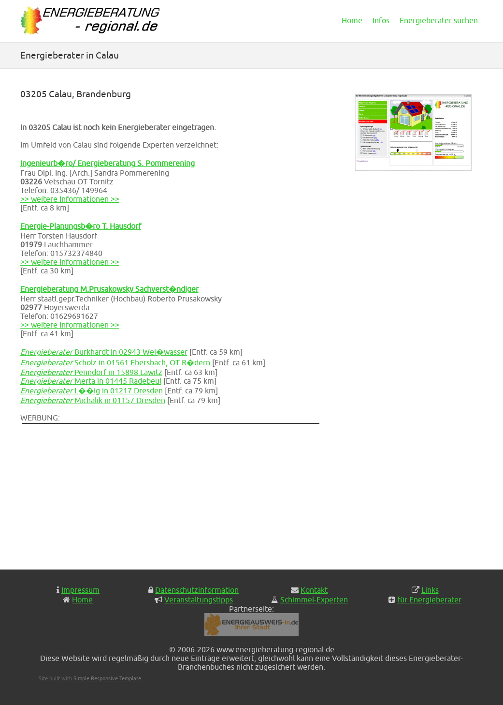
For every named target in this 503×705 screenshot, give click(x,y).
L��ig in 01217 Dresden (91, 390)
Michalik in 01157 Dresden (92, 400)
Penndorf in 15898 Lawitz (91, 372)
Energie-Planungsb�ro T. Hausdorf (80, 226)
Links (430, 589)
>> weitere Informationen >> (69, 199)
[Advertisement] (189, 493)
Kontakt (314, 589)
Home (352, 20)
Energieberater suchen (439, 20)
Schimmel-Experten (314, 599)
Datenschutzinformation (197, 589)
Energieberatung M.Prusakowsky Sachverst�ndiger (109, 289)
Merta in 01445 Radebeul (90, 380)
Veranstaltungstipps (198, 599)
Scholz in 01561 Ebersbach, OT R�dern (115, 362)
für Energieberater (429, 599)
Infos (381, 20)
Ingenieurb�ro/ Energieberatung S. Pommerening (107, 163)
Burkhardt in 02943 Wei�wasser (103, 351)
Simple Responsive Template (107, 678)
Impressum (80, 589)
